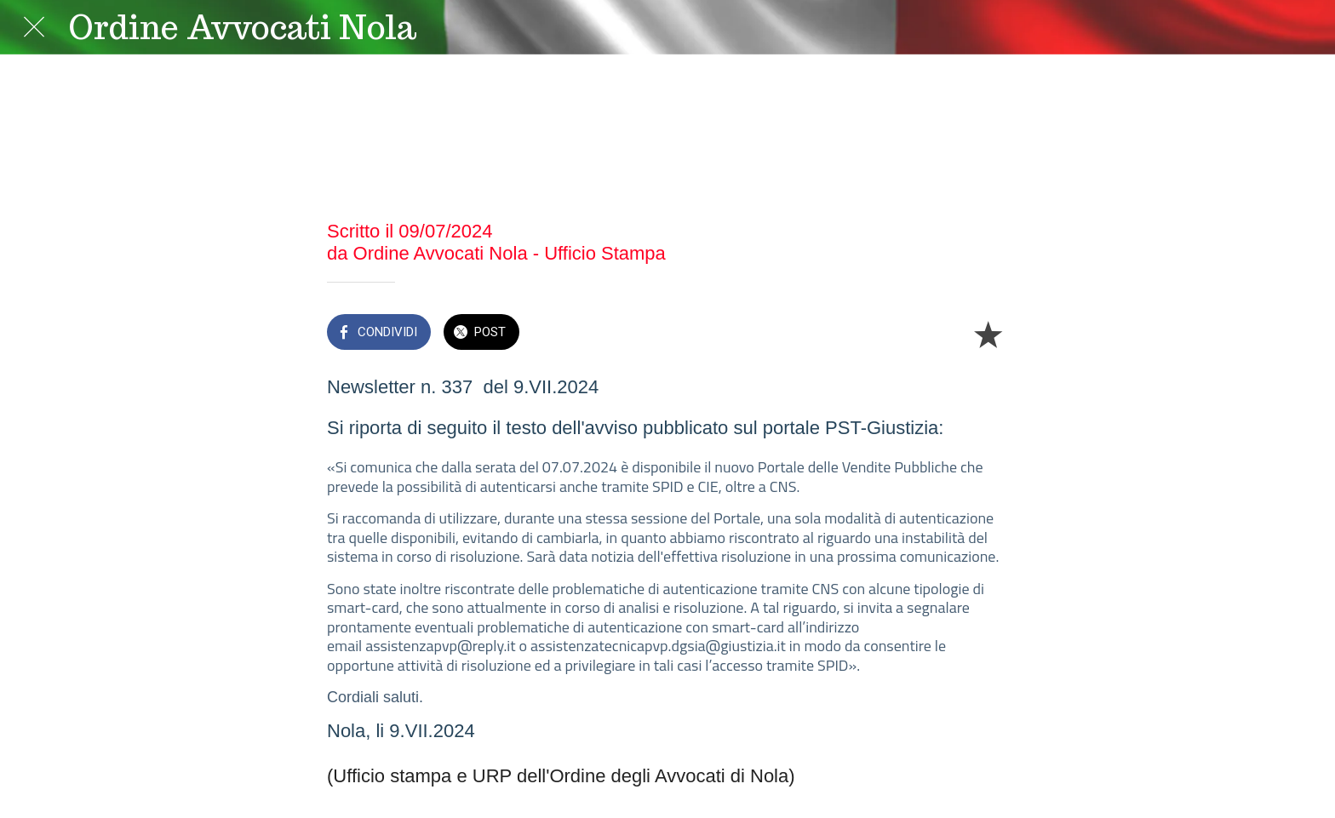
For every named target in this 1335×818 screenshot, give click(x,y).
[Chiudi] (34, 27)
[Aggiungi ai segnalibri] (987, 333)
